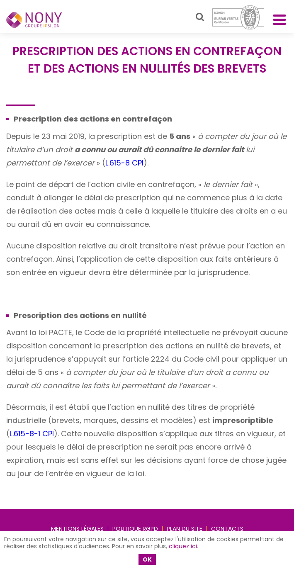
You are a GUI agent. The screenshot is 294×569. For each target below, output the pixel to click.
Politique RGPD (135, 529)
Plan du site (184, 529)
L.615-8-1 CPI (32, 433)
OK (147, 559)
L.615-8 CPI (124, 163)
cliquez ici (183, 546)
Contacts (227, 529)
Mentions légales (77, 529)
